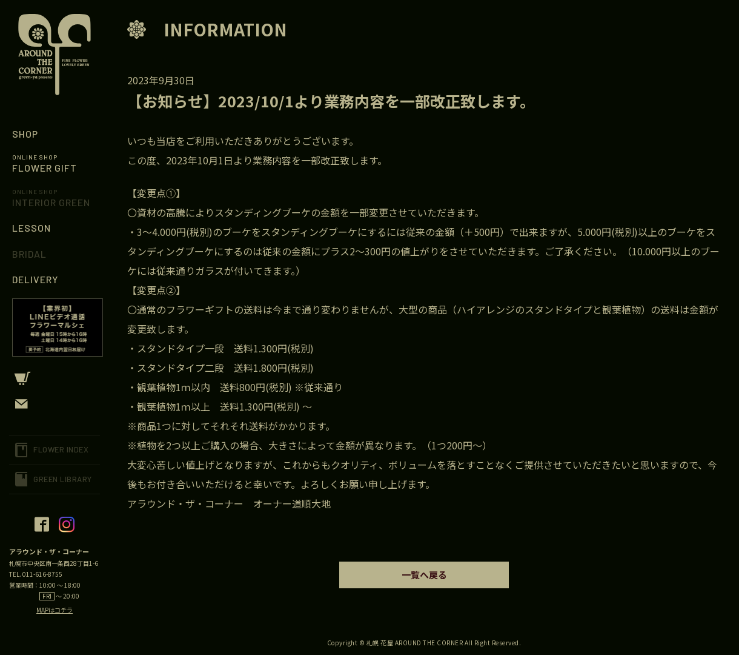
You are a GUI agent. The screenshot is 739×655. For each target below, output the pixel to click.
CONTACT (54, 404)
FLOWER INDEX (60, 449)
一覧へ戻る (424, 574)
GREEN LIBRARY (62, 479)
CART (54, 378)
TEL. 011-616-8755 (35, 574)
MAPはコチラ (54, 609)
